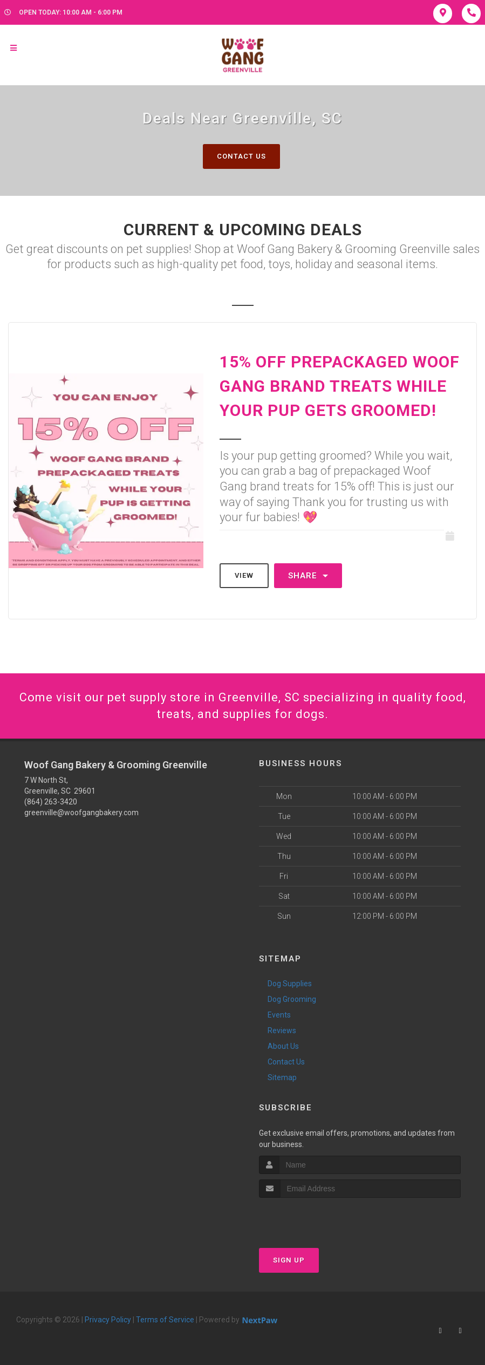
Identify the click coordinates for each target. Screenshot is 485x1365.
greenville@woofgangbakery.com (81, 812)
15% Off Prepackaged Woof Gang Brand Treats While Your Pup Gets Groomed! (340, 386)
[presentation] (316, 1218)
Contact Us (241, 156)
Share (308, 576)
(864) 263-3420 (50, 801)
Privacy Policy (108, 1319)
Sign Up (289, 1260)
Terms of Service (165, 1319)
